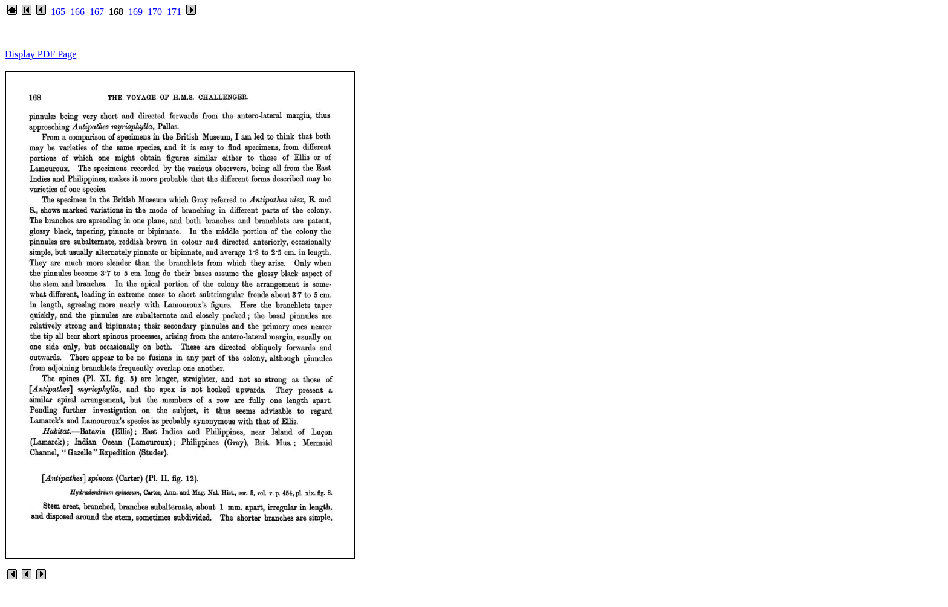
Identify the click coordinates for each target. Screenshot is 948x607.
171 (174, 12)
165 (58, 12)
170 (155, 12)
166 (77, 12)
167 (96, 12)
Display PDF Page (40, 54)
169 (135, 12)
